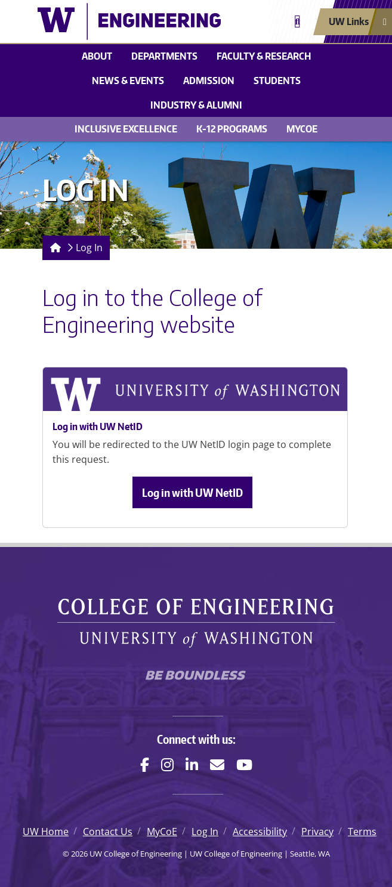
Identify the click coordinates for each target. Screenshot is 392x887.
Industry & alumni (196, 105)
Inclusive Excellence (126, 129)
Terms (362, 831)
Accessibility (260, 831)
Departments (164, 56)
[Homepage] (53, 248)
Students (277, 80)
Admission (208, 80)
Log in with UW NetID (192, 492)
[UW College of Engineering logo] (129, 21)
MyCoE (301, 129)
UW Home (46, 831)
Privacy (317, 831)
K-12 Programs (231, 129)
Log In (89, 247)
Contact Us (107, 831)
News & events (128, 80)
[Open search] (297, 21)
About (97, 56)
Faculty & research (264, 56)
